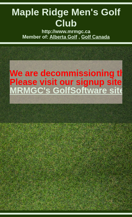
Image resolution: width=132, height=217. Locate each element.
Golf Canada (95, 36)
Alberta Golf (63, 36)
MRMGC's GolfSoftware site (67, 90)
